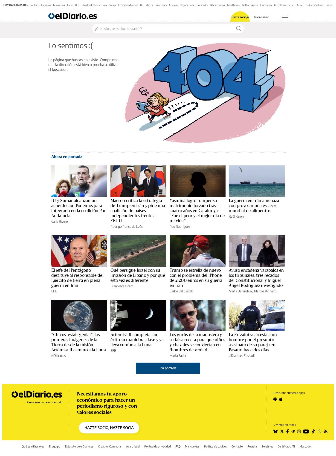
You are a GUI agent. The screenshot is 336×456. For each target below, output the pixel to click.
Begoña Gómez (188, 5)
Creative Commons (110, 446)
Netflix (245, 5)
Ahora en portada (66, 156)
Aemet (300, 5)
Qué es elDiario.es (33, 446)
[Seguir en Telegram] (293, 431)
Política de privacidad (157, 446)
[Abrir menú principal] (285, 16)
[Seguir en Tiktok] (313, 431)
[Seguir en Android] (275, 399)
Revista (252, 446)
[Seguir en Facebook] (287, 431)
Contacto (237, 446)
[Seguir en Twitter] (282, 431)
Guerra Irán (59, 5)
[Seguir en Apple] (280, 399)
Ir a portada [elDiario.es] (168, 368)
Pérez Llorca (280, 5)
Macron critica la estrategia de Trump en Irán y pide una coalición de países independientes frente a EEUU (137, 210)
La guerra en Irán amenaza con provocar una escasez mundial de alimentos (254, 205)
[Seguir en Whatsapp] (320, 431)
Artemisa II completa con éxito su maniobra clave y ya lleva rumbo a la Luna (137, 339)
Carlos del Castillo (182, 291)
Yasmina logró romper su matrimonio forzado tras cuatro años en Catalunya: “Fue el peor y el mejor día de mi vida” (197, 210)
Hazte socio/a (240, 17)
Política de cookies (215, 446)
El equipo (54, 446)
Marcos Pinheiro (265, 291)
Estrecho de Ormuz (90, 5)
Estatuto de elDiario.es (79, 446)
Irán (105, 5)
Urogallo (330, 5)
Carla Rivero (59, 221)
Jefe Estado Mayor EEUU (130, 5)
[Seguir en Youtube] (306, 431)
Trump (112, 5)
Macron (150, 5)
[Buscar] (238, 28)
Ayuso (254, 5)
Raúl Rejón (236, 216)
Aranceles (203, 5)
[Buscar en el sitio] (163, 28)
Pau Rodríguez (180, 226)
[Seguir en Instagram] (299, 431)
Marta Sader (178, 356)
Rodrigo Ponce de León (126, 226)
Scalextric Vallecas (314, 5)
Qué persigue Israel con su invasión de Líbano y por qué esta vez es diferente (137, 275)
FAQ (178, 446)
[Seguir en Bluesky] (275, 431)
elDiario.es (58, 356)
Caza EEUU (72, 5)
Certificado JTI (286, 446)
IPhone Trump (217, 5)
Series (292, 5)
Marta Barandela (240, 291)
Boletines (267, 446)
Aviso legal (133, 446)
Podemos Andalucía (41, 5)
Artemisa (173, 5)
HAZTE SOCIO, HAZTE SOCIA (109, 427)
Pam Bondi (161, 5)
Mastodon (305, 446)
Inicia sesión (261, 17)
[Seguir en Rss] (325, 431)
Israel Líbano (233, 5)
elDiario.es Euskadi (242, 356)
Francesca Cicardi (122, 286)
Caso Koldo (266, 5)
